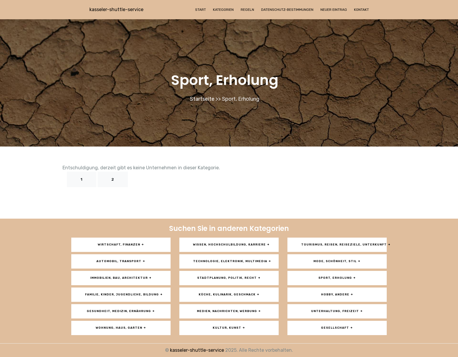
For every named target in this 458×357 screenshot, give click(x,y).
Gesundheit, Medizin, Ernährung (121, 311)
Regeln (247, 10)
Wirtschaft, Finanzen (121, 244)
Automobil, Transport (120, 261)
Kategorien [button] (223, 10)
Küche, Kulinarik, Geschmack (229, 294)
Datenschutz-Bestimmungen (287, 10)
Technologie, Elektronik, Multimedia (232, 261)
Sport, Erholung (337, 278)
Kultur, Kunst (229, 328)
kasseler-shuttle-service (116, 9)
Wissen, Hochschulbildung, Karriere (231, 244)
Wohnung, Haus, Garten (121, 328)
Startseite (202, 99)
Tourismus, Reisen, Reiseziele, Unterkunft (344, 244)
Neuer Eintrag (333, 10)
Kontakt (361, 10)
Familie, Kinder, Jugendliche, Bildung (124, 294)
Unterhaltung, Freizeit (337, 311)
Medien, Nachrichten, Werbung (229, 311)
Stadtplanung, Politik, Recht (229, 278)
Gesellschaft (337, 328)
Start (200, 10)
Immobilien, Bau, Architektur (121, 278)
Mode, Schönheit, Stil (337, 261)
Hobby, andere (337, 294)
